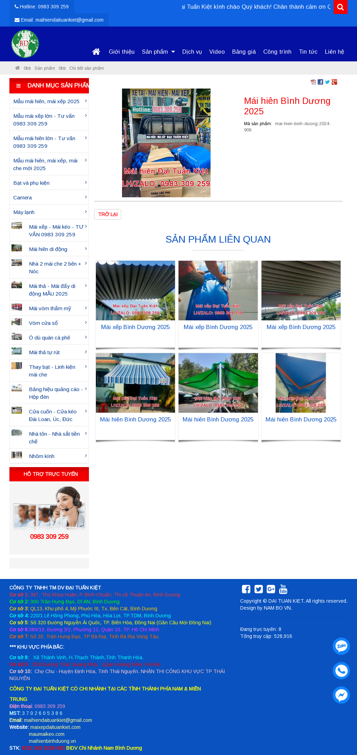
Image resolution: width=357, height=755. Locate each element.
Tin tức (308, 51)
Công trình (277, 51)
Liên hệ (334, 51)
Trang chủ (96, 52)
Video (217, 51)
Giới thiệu (122, 51)
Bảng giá (244, 51)
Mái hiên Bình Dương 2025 (135, 419)
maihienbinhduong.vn (52, 741)
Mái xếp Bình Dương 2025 (135, 327)
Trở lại (107, 214)
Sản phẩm (158, 51)
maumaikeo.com (46, 734)
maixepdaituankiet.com (55, 727)
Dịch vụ (192, 51)
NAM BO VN (277, 608)
